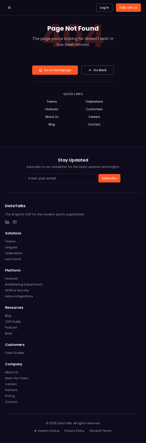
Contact (94, 124)
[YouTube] (15, 222)
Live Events (13, 259)
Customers (94, 109)
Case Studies (14, 353)
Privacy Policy (74, 431)
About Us (51, 117)
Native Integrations (19, 296)
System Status (46, 431)
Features (51, 109)
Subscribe (109, 178)
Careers (94, 117)
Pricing (10, 396)
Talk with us (128, 7)
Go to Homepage (55, 70)
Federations (94, 101)
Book (8, 333)
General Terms (101, 431)
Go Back (97, 70)
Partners (11, 390)
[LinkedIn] (7, 222)
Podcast (11, 327)
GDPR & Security (17, 290)
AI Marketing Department (23, 284)
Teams (52, 101)
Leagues (11, 247)
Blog (52, 124)
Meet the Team (16, 378)
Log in (104, 7)
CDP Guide (13, 321)
